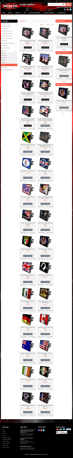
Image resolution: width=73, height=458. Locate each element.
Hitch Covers (9, 15)
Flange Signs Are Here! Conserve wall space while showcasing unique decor (27, 430)
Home (3, 15)
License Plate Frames (6, 48)
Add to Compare (32, 50)
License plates (4, 45)
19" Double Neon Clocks (6, 23)
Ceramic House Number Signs (7, 38)
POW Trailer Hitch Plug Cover (45, 274)
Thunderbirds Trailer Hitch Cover (28, 170)
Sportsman (4, 60)
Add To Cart (28, 47)
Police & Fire (4, 62)
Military (3, 52)
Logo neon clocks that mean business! (26, 437)
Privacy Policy (5, 444)
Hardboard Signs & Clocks (7, 35)
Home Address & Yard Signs (7, 33)
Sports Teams (4, 57)
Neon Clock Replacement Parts (8, 69)
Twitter (70, 9)
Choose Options (46, 125)
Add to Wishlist (23, 50)
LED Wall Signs (5, 28)
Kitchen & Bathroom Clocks (7, 31)
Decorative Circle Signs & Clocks (8, 43)
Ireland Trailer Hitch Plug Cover (28, 378)
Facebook (65, 9)
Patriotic (3, 64)
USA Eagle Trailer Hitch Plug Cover (64, 100)
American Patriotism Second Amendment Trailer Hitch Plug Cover (27, 120)
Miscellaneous (4, 55)
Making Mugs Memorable (25, 445)
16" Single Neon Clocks (6, 26)
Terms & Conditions (6, 446)
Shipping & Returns (6, 442)
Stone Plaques (4, 67)
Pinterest (68, 9)
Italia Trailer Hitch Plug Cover (27, 248)
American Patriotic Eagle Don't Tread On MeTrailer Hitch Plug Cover (45, 120)
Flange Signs (4, 40)
